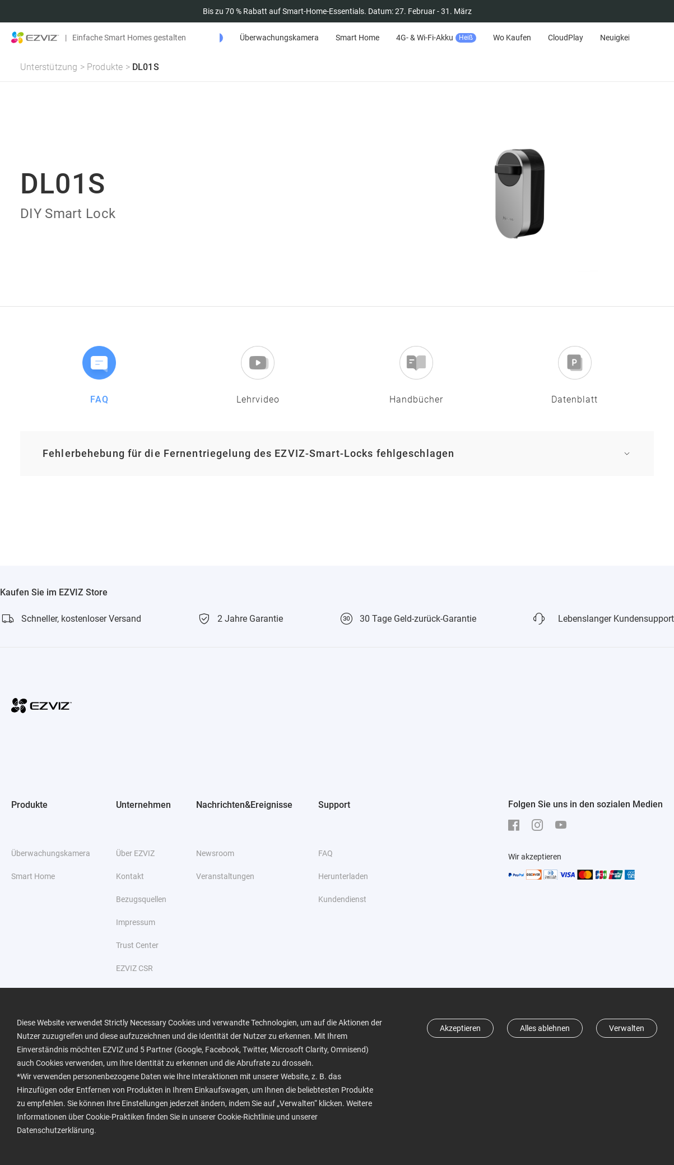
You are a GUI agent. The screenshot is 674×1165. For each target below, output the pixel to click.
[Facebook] (516, 825)
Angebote (256, 38)
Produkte (105, 67)
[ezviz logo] (35, 37)
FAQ (325, 853)
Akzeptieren (460, 1028)
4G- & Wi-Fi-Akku (498, 38)
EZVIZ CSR (134, 968)
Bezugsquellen (141, 899)
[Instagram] (540, 825)
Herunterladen (343, 876)
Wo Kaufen (574, 37)
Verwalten (626, 1028)
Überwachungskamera (340, 37)
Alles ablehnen (545, 1028)
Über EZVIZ (135, 853)
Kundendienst (342, 899)
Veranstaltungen (225, 876)
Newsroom (215, 853)
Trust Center (137, 945)
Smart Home (419, 37)
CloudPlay (627, 37)
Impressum (135, 922)
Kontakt (130, 876)
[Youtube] (563, 825)
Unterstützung (49, 67)
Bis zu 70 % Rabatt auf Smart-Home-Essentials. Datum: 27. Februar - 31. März (337, 11)
